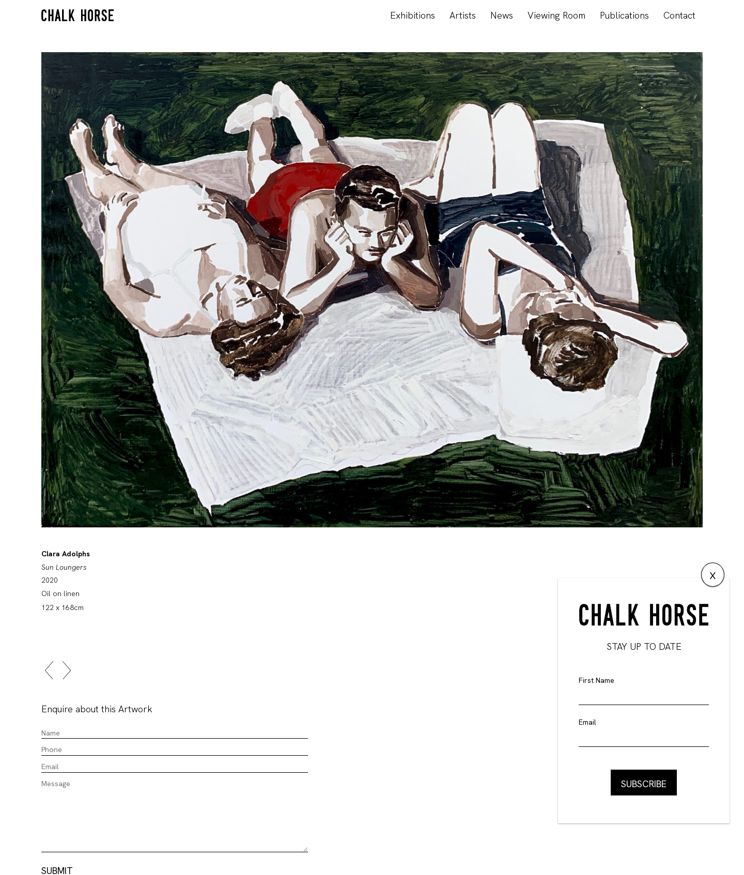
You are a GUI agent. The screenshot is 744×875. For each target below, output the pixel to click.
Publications (624, 15)
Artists (463, 15)
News (501, 15)
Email (587, 722)
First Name (596, 680)
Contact (679, 15)
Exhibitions (412, 15)
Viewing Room (556, 15)
